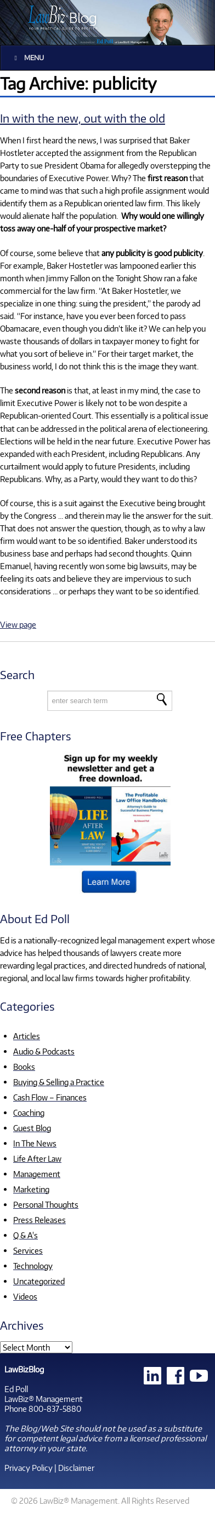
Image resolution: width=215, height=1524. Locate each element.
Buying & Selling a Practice (58, 1082)
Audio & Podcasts (44, 1051)
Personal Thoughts (45, 1204)
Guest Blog (32, 1128)
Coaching (28, 1112)
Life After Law (37, 1158)
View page (18, 624)
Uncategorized (39, 1281)
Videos (25, 1296)
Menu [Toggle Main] (28, 58)
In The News (34, 1143)
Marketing (31, 1189)
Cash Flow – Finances (50, 1097)
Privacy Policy (28, 1468)
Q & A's (25, 1235)
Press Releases (39, 1220)
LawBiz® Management (43, 1399)
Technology (33, 1266)
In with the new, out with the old (82, 118)
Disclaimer (76, 1468)
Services (28, 1250)
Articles (26, 1036)
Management (36, 1174)
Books (24, 1066)
